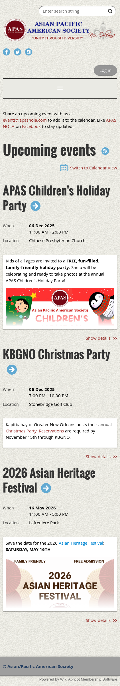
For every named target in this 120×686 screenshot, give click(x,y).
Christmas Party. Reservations (35, 431)
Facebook (31, 126)
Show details (98, 338)
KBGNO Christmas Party (56, 355)
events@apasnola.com (25, 120)
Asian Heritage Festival (81, 543)
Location (11, 240)
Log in (105, 70)
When (8, 225)
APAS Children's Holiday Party (56, 198)
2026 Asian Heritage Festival (49, 480)
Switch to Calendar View (93, 168)
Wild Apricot (70, 679)
